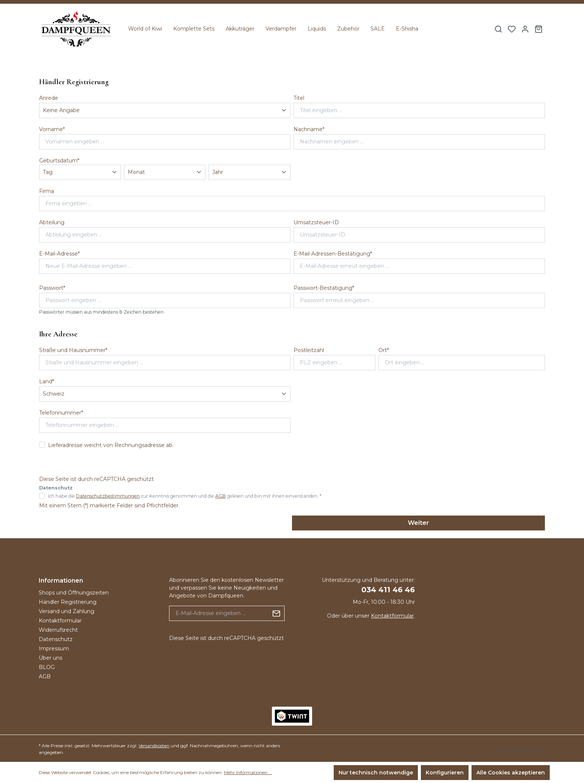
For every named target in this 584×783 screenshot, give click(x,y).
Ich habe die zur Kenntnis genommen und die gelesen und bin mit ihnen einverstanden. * (184, 496)
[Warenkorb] (538, 29)
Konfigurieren (445, 772)
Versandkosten (154, 745)
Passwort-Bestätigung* (323, 288)
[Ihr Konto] (525, 29)
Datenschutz (56, 639)
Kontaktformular (60, 620)
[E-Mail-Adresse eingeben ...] (219, 613)
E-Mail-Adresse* (59, 253)
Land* (46, 381)
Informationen (61, 580)
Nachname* (308, 129)
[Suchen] (498, 29)
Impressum (54, 648)
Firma (46, 191)
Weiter (418, 522)
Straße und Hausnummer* (73, 350)
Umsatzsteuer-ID (316, 222)
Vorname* (52, 129)
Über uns (50, 657)
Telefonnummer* (61, 412)
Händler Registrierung (67, 602)
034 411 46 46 (388, 589)
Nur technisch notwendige (376, 772)
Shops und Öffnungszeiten (74, 592)
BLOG (47, 667)
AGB (220, 496)
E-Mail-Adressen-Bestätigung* (332, 253)
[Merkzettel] (511, 29)
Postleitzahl (308, 350)
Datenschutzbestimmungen (108, 496)
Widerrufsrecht (58, 630)
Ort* (383, 350)
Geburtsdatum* (59, 160)
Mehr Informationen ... (248, 772)
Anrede (48, 98)
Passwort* (52, 288)
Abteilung (51, 222)
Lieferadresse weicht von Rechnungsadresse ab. (111, 445)
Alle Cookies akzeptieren (510, 772)
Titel (298, 98)
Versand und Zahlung (66, 611)
